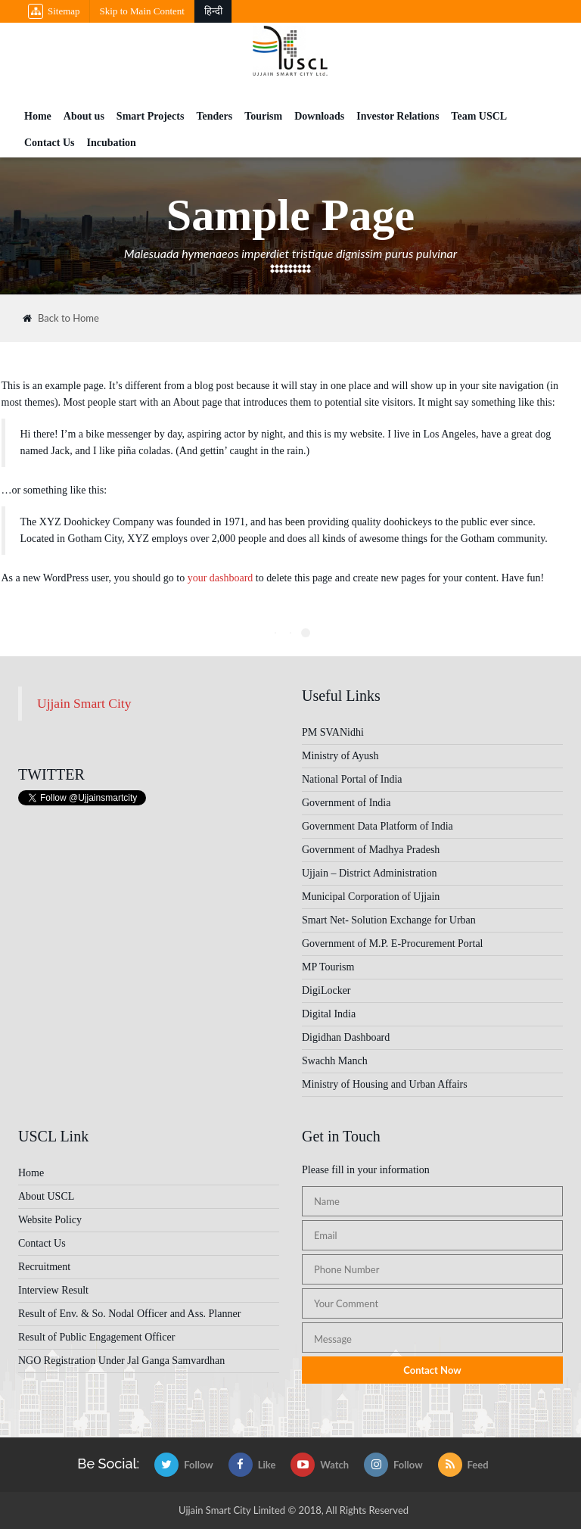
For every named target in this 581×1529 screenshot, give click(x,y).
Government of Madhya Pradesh (371, 849)
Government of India (346, 802)
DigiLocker (326, 990)
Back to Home (61, 318)
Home (37, 116)
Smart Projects (151, 116)
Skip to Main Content (142, 11)
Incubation (111, 142)
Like (252, 1465)
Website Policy (50, 1219)
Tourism (263, 116)
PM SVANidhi (333, 732)
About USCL (46, 1196)
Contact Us (49, 142)
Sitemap (54, 11)
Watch (319, 1465)
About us (84, 116)
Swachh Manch (335, 1061)
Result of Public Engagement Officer (96, 1337)
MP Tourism (328, 967)
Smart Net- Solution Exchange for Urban (389, 920)
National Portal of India (352, 779)
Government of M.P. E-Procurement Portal (392, 943)
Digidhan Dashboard (346, 1037)
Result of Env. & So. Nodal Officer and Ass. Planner (129, 1313)
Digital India (329, 1014)
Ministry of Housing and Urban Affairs (385, 1084)
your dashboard (220, 578)
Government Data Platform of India (377, 826)
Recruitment (44, 1266)
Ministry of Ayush (340, 755)
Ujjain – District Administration (369, 873)
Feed (463, 1465)
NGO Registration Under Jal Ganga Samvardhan (121, 1360)
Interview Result (53, 1290)
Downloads (319, 116)
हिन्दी (213, 11)
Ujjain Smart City (84, 703)
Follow (183, 1465)
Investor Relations (397, 116)
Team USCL (479, 116)
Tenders (214, 116)
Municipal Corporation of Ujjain (371, 896)
